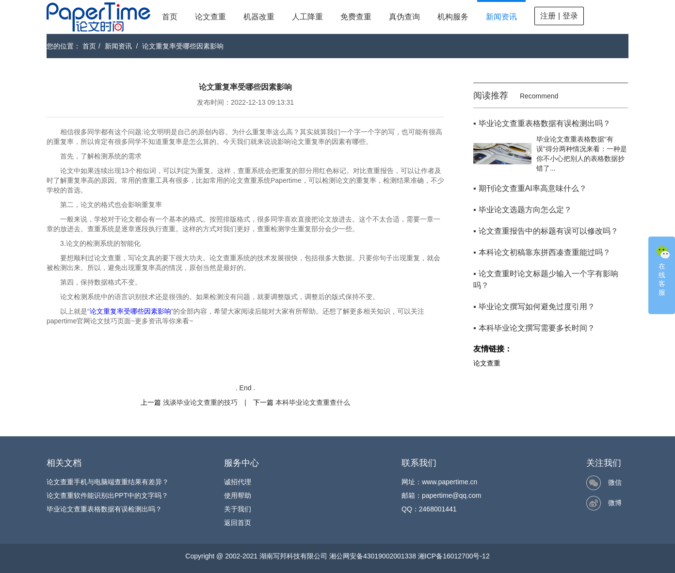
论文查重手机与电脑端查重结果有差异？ (108, 482)
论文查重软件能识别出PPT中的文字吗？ (107, 495)
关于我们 (237, 509)
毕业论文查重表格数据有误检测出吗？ (104, 509)
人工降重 (307, 17)
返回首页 (237, 522)
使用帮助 (237, 495)
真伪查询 (404, 17)
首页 (169, 17)
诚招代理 (237, 482)
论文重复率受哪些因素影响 (183, 46)
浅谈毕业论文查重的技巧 (200, 402)
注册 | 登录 (559, 16)
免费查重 (355, 17)
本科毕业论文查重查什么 (312, 402)
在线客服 (663, 270)
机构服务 (452, 17)
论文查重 (210, 17)
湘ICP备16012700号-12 (454, 556)
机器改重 (258, 17)
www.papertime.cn (449, 482)
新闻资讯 (501, 17)
